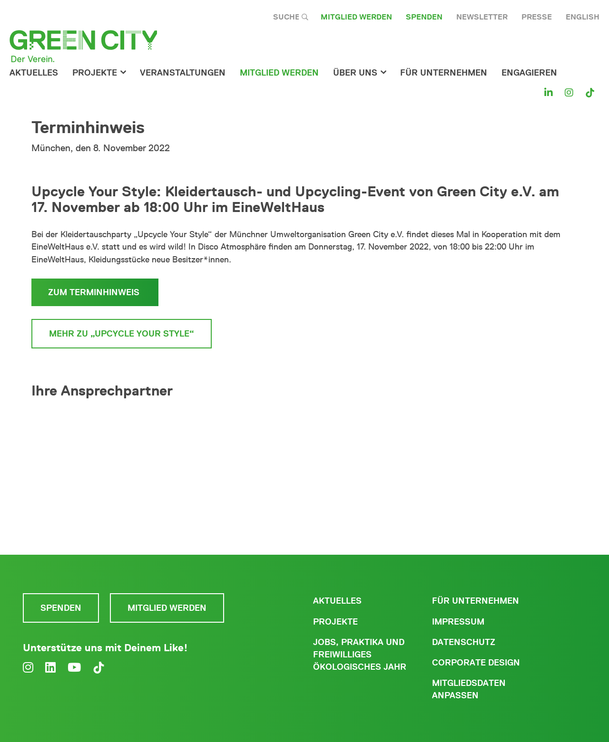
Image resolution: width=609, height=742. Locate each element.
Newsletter (482, 16)
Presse (536, 16)
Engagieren (529, 72)
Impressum (458, 622)
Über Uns (355, 72)
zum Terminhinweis (95, 292)
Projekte (94, 72)
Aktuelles (34, 72)
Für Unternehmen (475, 601)
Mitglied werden (356, 16)
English (582, 16)
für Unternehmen (443, 72)
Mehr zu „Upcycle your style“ (121, 333)
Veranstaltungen (183, 72)
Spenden (424, 16)
